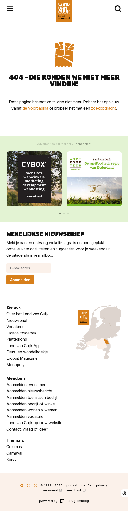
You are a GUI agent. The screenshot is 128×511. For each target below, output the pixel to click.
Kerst (11, 459)
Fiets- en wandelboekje (27, 351)
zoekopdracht (103, 108)
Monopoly (15, 364)
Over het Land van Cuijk (27, 313)
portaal (71, 485)
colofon (86, 485)
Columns (14, 446)
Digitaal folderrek (21, 333)
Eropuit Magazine (21, 358)
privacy (102, 485)
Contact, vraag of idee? (27, 429)
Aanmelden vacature (24, 416)
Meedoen (15, 378)
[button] (60, 213)
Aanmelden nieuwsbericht (29, 390)
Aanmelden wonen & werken (31, 410)
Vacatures (15, 326)
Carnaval (14, 453)
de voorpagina (35, 108)
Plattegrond (16, 339)
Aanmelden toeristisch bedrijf (32, 397)
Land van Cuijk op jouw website (34, 422)
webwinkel (50, 490)
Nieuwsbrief (17, 320)
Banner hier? (82, 144)
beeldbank (74, 490)
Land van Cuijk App (23, 345)
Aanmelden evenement (27, 384)
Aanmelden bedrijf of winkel (30, 403)
